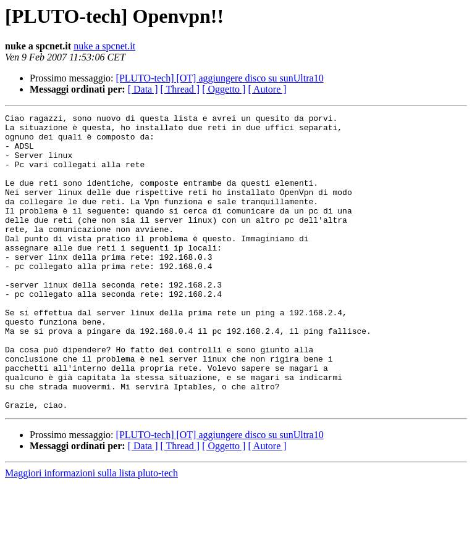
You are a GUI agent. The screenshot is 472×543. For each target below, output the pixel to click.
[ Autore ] (267, 89)
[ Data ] (143, 89)
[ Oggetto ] (223, 89)
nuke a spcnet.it (104, 46)
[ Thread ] (180, 89)
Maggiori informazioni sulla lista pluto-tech (91, 532)
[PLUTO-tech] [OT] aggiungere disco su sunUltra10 (220, 78)
